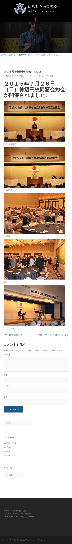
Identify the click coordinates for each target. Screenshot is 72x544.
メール (7, 386)
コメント (7, 355)
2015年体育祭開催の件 (13, 335)
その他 (6, 447)
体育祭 (6, 451)
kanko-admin (32, 76)
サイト (6, 397)
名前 (6, 375)
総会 (52, 76)
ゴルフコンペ (9, 443)
